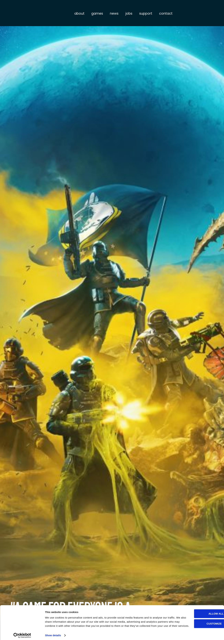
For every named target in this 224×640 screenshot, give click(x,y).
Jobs (128, 13)
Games (97, 13)
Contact (166, 13)
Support (145, 13)
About (79, 13)
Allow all (195, 607)
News (114, 13)
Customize (195, 617)
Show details (53, 633)
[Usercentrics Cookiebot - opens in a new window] (22, 633)
